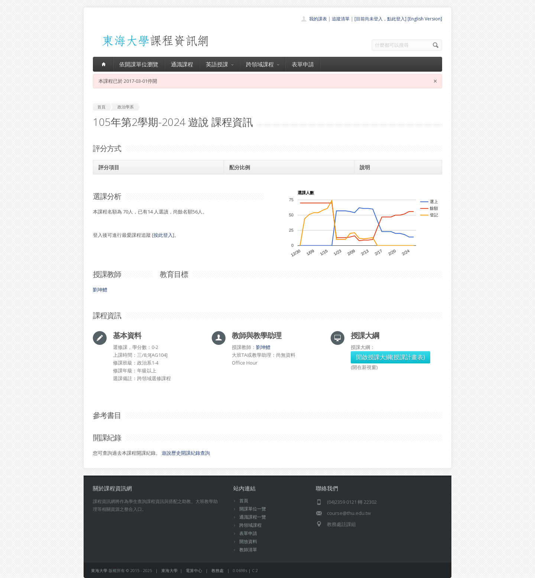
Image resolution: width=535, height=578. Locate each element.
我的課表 (318, 19)
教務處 (217, 570)
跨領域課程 (262, 64)
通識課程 (182, 64)
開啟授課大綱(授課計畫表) (390, 357)
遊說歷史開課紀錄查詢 (186, 453)
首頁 (243, 500)
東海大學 (99, 570)
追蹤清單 (341, 19)
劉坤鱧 (100, 289)
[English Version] (425, 19)
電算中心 (194, 570)
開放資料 (248, 541)
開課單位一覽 (252, 509)
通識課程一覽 (252, 517)
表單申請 (303, 64)
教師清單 (248, 549)
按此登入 (163, 235)
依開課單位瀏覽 (138, 64)
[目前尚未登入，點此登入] (380, 19)
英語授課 (219, 64)
